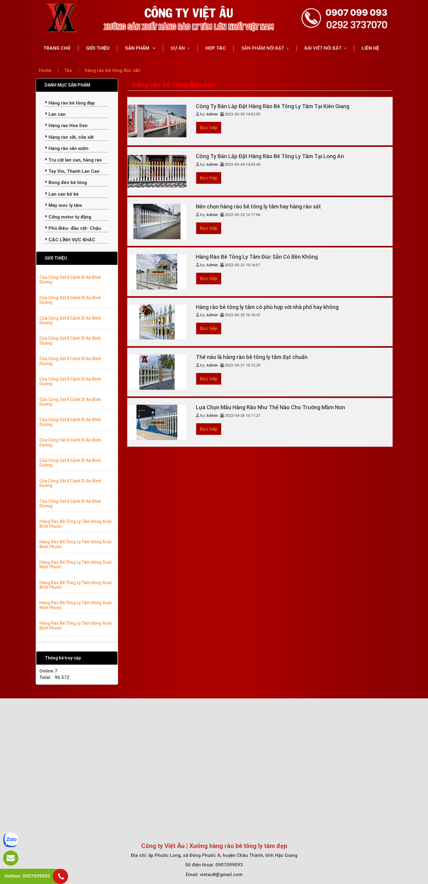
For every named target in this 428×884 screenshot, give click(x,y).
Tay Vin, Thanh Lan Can (72, 171)
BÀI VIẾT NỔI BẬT (322, 48)
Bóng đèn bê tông (66, 182)
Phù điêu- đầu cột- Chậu (73, 228)
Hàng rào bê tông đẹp (70, 103)
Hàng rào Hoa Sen (66, 125)
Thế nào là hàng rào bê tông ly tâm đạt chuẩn (252, 357)
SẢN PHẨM (137, 48)
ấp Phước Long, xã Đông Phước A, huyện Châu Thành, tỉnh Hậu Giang (222, 855)
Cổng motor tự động (68, 217)
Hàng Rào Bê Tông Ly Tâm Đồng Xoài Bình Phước (75, 523)
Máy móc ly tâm (63, 205)
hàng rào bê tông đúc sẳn (112, 70)
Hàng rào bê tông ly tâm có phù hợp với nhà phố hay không (267, 307)
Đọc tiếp (209, 127)
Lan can (55, 114)
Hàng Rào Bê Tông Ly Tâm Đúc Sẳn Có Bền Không (257, 257)
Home (45, 70)
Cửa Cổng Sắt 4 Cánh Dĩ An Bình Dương (70, 279)
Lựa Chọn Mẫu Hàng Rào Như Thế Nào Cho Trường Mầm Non (270, 407)
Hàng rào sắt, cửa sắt (69, 137)
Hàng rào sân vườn (66, 148)
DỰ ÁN (178, 48)
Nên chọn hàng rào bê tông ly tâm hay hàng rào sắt (258, 206)
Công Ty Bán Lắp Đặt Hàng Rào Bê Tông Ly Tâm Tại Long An (270, 156)
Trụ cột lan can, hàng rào (73, 160)
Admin (212, 114)
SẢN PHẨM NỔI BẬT (262, 48)
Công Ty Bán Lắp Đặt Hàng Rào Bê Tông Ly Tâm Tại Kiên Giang (272, 106)
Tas (68, 70)
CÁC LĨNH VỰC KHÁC (70, 240)
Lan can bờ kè (62, 194)
